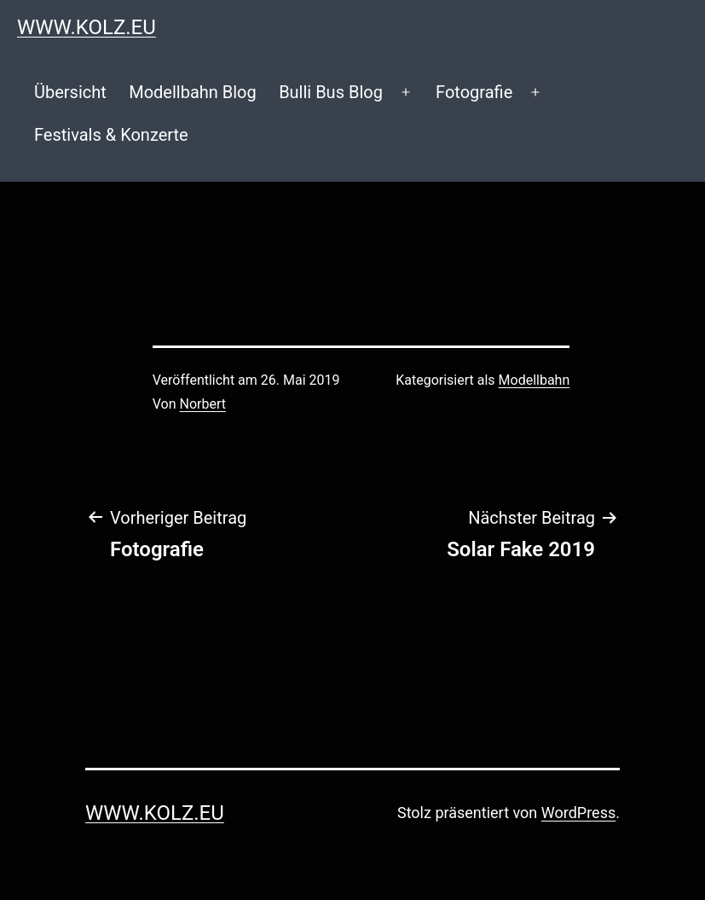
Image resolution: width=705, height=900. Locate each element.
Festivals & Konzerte (111, 135)
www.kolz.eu (86, 27)
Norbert (203, 404)
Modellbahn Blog (193, 92)
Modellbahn (534, 380)
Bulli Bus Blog (331, 92)
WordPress (578, 813)
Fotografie (474, 92)
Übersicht (70, 92)
